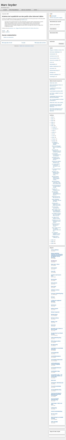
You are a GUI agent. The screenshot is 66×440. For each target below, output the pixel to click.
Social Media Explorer (56, 356)
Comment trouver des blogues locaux (56, 224)
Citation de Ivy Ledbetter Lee (55, 237)
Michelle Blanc (54, 314)
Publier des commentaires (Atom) (27, 45)
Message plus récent (7, 42)
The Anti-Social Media (56, 386)
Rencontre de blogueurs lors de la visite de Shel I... (56, 151)
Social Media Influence (56, 367)
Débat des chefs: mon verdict (56, 102)
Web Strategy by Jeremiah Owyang (57, 418)
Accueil (5, 9)
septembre (54, 128)
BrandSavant (54, 260)
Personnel (52, 68)
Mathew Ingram (54, 308)
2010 (52, 122)
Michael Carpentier (55, 312)
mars (53, 137)
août (53, 130)
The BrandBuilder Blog (56, 389)
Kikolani (53, 297)
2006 (52, 239)
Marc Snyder (9, 4)
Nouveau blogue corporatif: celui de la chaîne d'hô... (56, 182)
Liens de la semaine (54, 60)
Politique (52, 72)
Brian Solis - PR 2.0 (55, 264)
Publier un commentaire (9, 37)
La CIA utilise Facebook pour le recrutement (56, 154)
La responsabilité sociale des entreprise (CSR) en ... (56, 166)
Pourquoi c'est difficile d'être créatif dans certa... (55, 173)
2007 (52, 125)
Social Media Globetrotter (56, 359)
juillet (53, 132)
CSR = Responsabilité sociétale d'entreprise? (56, 100)
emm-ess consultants (26, 9)
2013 (52, 117)
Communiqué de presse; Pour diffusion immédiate (56, 97)
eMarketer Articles (55, 289)
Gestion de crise (53, 56)
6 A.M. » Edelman (55, 249)
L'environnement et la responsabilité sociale (56, 186)
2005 (52, 241)
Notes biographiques (14, 9)
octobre (54, 127)
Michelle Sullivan (55, 318)
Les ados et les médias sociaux (56, 218)
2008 (52, 123)
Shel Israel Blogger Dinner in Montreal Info (56, 85)
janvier (54, 140)
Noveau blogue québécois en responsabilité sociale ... (55, 178)
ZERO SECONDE (54, 421)
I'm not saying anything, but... (56, 207)
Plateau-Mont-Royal (54, 70)
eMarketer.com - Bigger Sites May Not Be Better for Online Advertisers (24, 28)
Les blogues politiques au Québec (55, 143)
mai (53, 133)
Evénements (52, 54)
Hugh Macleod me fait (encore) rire (56, 197)
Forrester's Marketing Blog (57, 293)
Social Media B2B (54, 352)
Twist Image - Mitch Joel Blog (56, 404)
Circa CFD (53, 271)
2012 (52, 118)
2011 (52, 120)
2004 (52, 243)
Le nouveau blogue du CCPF (56, 169)
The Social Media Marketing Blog (55, 399)
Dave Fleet (53, 286)
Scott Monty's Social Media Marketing (57, 349)
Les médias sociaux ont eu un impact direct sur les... (56, 214)
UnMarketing (54, 407)
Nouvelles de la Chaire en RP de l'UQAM (57, 329)
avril (53, 135)
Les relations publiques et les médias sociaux (56, 233)
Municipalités (53, 64)
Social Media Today (55, 371)
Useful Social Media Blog (56, 411)
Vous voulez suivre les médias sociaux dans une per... (56, 229)
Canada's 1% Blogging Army (56, 189)
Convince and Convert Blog (56, 275)
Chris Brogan (54, 267)
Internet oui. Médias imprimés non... (56, 162)
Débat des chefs (53, 82)
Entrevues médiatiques (55, 52)
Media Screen (24, 19)
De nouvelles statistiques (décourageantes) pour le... (56, 193)
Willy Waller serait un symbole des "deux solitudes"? (56, 210)
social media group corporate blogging (55, 364)
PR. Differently (54, 344)
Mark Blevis (53, 305)
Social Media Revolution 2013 (56, 91)
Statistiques (52, 76)
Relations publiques (54, 74)
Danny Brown (54, 282)
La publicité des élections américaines (55, 89)
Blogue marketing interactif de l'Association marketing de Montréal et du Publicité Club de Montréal (57, 255)
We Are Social (54, 413)
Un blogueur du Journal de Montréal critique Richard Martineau (56, 105)
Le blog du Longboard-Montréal (56, 301)
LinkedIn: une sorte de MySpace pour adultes (56, 221)
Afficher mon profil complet (56, 17)
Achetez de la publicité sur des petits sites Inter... (56, 204)
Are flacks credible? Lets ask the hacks (56, 94)
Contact (35, 9)
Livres (51, 62)
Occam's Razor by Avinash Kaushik (57, 334)
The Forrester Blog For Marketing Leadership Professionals (56, 394)
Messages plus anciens (40, 42)
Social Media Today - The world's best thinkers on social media (56, 375)
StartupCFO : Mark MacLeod (57, 382)
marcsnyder (53, 15)
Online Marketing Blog (56, 337)
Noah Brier (53, 325)
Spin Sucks (53, 380)
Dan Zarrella (54, 279)
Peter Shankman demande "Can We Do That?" (56, 200)
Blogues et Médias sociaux (56, 49)
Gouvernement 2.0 (54, 58)
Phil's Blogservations (56, 341)
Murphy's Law (54, 321)
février (54, 139)
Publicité (7, 31)
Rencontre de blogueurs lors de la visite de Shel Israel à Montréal (56, 109)
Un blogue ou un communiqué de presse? (56, 158)
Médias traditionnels (54, 66)
